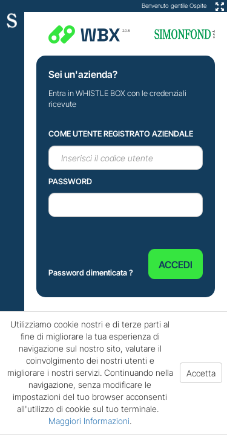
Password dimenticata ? (90, 272)
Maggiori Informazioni (89, 421)
